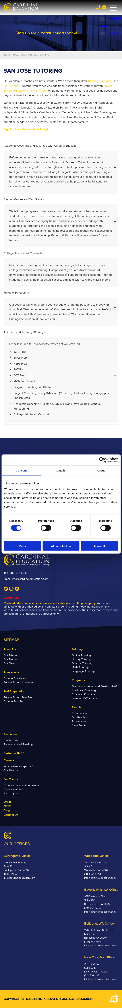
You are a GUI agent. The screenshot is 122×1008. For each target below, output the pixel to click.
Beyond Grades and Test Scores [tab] (60, 200)
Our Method (11, 659)
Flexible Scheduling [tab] (60, 293)
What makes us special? (18, 766)
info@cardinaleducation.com (30, 579)
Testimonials (79, 721)
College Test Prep (14, 701)
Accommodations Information (21, 785)
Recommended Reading (18, 744)
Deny (22, 546)
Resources (11, 734)
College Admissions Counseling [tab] (60, 253)
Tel (98, 7)
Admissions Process (16, 789)
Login (7, 801)
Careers (9, 760)
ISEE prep (106, 81)
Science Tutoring (82, 663)
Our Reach (78, 717)
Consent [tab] (21, 470)
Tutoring (93, 81)
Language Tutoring (83, 671)
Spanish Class (38, 91)
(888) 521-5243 (18, 573)
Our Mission (11, 655)
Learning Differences (85, 698)
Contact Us (11, 815)
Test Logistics (12, 793)
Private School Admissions (20, 682)
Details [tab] (61, 470)
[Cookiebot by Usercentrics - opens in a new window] (102, 460)
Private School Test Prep (18, 697)
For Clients (11, 779)
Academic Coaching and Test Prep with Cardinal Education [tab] (60, 146)
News (7, 806)
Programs (78, 680)
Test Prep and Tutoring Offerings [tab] (60, 332)
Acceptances (80, 713)
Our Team (9, 663)
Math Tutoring (80, 667)
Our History (11, 770)
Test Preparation (14, 691)
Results (77, 707)
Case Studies (80, 725)
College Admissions (16, 678)
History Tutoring (82, 659)
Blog (7, 810)
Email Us (109, 33)
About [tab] (101, 470)
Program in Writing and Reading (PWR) (95, 686)
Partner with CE (14, 753)
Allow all (99, 546)
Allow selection (61, 546)
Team (104, 7)
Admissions (11, 672)
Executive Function (83, 694)
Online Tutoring (81, 655)
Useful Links (11, 740)
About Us (10, 649)
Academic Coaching (84, 690)
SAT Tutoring (12, 86)
